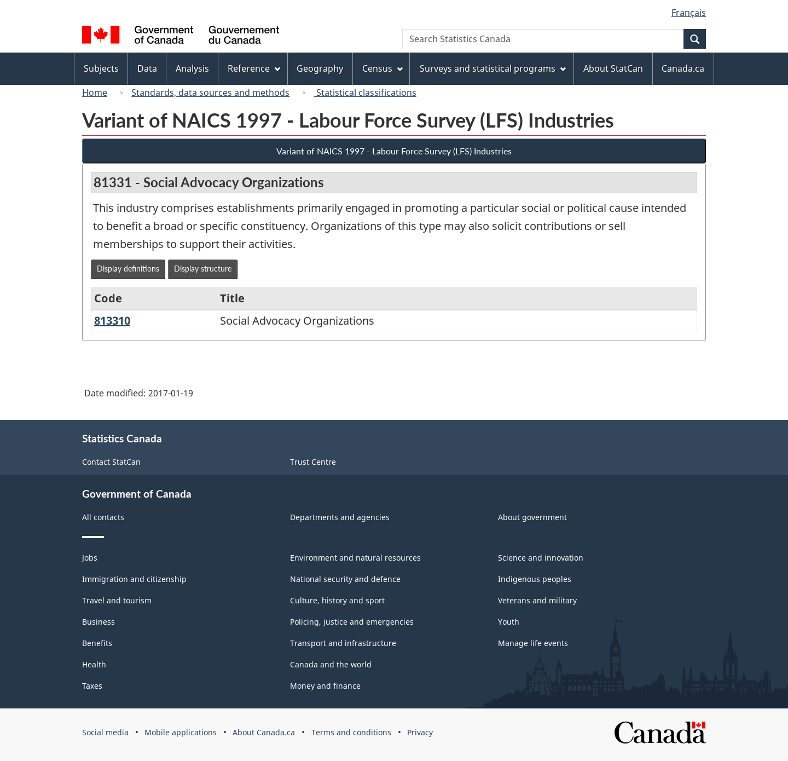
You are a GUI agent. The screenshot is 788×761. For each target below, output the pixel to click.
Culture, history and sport (337, 600)
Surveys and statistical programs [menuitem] (493, 68)
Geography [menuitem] (320, 68)
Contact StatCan (111, 462)
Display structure (202, 268)
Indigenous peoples (534, 579)
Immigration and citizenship (134, 579)
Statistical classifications (365, 93)
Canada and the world (331, 664)
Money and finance (325, 686)
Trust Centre (313, 462)
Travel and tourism (117, 600)
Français (688, 13)
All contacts (103, 517)
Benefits (97, 643)
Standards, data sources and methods (210, 93)
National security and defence (345, 579)
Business (98, 621)
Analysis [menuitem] (192, 68)
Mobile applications (180, 732)
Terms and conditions (351, 732)
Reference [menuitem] (254, 68)
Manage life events (533, 643)
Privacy (420, 732)
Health (94, 664)
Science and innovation (540, 557)
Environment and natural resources (355, 557)
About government (532, 517)
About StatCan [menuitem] (613, 68)
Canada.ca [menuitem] (683, 68)
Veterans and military (537, 600)
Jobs (89, 557)
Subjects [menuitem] (101, 68)
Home (94, 93)
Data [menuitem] (147, 68)
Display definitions (128, 268)
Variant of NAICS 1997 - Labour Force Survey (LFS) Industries (394, 151)
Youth (508, 621)
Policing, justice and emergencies (352, 621)
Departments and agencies (340, 517)
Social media (105, 732)
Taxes (92, 686)
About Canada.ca (264, 732)
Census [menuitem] (382, 68)
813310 (112, 320)
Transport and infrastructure (343, 643)
